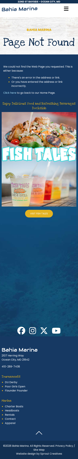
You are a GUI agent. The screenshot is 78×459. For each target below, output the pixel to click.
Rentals (10, 415)
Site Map (39, 450)
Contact (10, 419)
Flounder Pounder (16, 390)
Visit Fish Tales (39, 213)
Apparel (10, 423)
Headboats (12, 410)
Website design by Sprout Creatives (39, 454)
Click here (9, 93)
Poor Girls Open (15, 386)
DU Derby (11, 382)
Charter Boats (14, 406)
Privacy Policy (64, 446)
